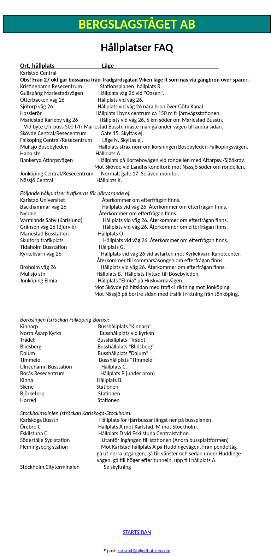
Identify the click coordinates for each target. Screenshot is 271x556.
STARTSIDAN (137, 532)
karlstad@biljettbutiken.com (144, 550)
